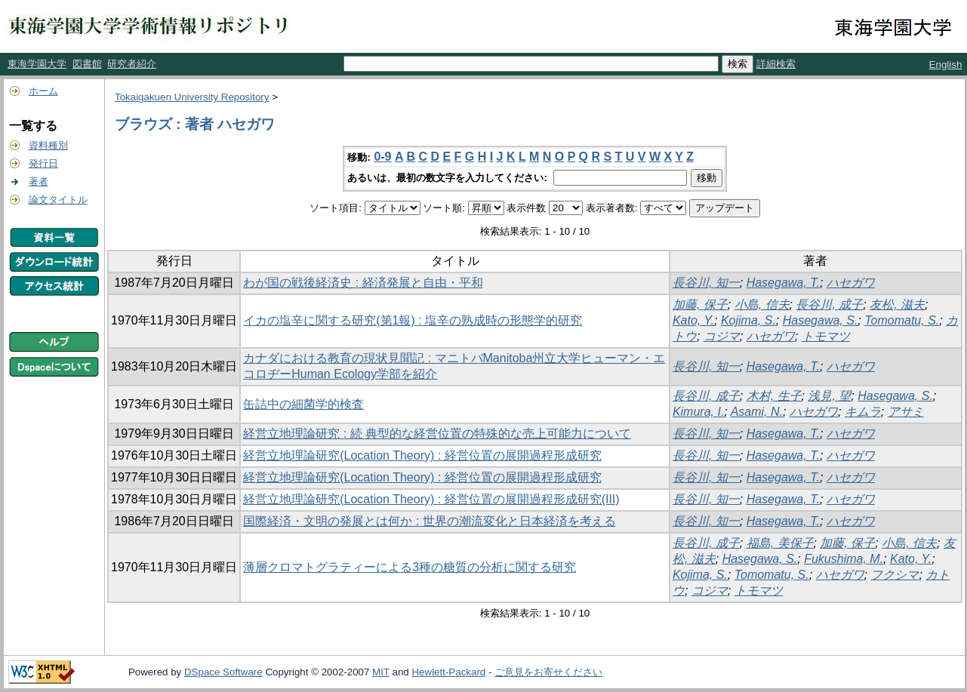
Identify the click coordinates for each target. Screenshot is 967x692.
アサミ (906, 411)
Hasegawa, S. (820, 320)
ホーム (43, 91)
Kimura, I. (698, 411)
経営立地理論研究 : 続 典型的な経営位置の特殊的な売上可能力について (437, 433)
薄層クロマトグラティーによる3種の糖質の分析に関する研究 (409, 567)
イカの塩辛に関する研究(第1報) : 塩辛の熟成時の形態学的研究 (412, 320)
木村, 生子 (774, 395)
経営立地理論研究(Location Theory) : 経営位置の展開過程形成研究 (422, 455)
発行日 (43, 163)
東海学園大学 (37, 63)
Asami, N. (757, 411)
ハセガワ (851, 282)
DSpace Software (223, 672)
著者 (38, 181)
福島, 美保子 (780, 543)
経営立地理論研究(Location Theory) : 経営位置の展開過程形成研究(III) (431, 499)
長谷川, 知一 (706, 282)
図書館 (87, 63)
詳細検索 (776, 63)
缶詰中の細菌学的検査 (303, 404)
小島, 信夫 (762, 304)
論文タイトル (58, 199)
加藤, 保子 (700, 304)
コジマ (722, 336)
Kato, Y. (693, 320)
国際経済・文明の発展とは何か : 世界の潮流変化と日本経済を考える (429, 521)
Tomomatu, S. (901, 320)
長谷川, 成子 (829, 304)
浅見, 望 (829, 395)
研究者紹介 (131, 63)
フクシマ (894, 574)
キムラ (863, 411)
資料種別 (48, 145)
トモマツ (826, 336)
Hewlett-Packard (448, 672)
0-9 (382, 156)
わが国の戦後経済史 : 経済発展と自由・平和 (362, 282)
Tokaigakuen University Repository (192, 97)
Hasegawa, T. (783, 282)
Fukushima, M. (843, 558)
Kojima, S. (748, 320)
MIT (381, 672)
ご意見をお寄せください (548, 672)
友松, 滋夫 (897, 304)
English (945, 64)
